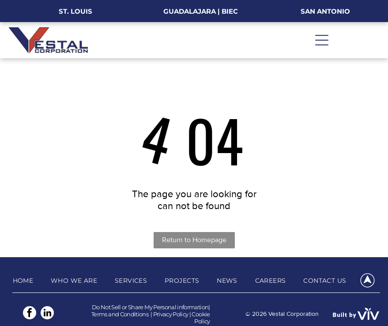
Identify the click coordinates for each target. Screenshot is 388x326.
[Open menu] (321, 40)
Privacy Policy (170, 314)
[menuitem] (23, 280)
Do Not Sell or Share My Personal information (150, 307)
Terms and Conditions (119, 314)
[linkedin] (47, 314)
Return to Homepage (194, 240)
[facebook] (29, 314)
